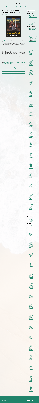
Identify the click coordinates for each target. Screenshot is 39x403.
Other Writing (12, 6)
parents (3, 63)
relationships (7, 63)
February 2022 (31, 71)
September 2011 (31, 172)
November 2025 (31, 48)
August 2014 (30, 141)
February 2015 (31, 136)
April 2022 (30, 70)
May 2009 (30, 198)
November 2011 (31, 350)
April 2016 (30, 123)
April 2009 (30, 199)
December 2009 (31, 371)
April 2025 (30, 51)
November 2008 (31, 203)
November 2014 (31, 318)
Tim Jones (19, 3)
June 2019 (30, 92)
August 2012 (30, 162)
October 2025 (31, 49)
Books (7, 6)
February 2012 (31, 168)
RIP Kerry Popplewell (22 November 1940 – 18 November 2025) (32, 23)
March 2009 (30, 379)
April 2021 (30, 257)
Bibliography (21, 6)
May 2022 (30, 69)
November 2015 (31, 307)
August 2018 (30, 99)
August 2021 (30, 255)
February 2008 (31, 391)
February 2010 (31, 369)
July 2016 (30, 120)
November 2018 (31, 276)
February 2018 (31, 104)
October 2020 (31, 81)
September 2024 (31, 55)
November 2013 (31, 328)
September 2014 (31, 140)
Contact (26, 6)
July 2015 (30, 131)
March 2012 (30, 167)
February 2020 (31, 266)
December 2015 (31, 127)
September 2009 (31, 194)
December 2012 (31, 338)
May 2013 (30, 154)
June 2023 (30, 62)
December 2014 (31, 317)
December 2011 (31, 349)
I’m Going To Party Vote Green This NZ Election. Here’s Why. (32, 41)
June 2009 (30, 197)
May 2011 (30, 176)
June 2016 (30, 121)
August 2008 (30, 206)
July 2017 (30, 110)
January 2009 (30, 381)
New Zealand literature (16, 62)
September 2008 (31, 205)
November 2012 (31, 339)
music (9, 62)
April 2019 (30, 93)
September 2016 (31, 298)
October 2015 (31, 308)
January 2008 (30, 212)
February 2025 (31, 52)
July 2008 (30, 207)
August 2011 (30, 173)
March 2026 (30, 225)
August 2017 (30, 109)
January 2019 (30, 96)
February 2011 (31, 358)
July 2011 (30, 174)
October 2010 (31, 182)
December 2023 (31, 58)
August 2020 (30, 83)
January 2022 (30, 72)
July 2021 (30, 256)
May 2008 (30, 209)
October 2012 (31, 340)
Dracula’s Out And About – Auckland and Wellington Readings (32, 20)
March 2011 (30, 178)
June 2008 (30, 208)
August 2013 (30, 151)
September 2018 (31, 278)
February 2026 (31, 226)
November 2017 (31, 286)
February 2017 (31, 115)
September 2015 (31, 309)
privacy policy (5, 400)
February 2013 (31, 157)
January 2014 (30, 147)
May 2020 (30, 85)
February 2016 (31, 125)
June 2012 (30, 164)
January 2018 (30, 105)
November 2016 (31, 117)
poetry (5, 63)
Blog (17, 6)
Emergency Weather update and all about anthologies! (33, 34)
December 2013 (31, 327)
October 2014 (31, 319)
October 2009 (31, 193)
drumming (7, 62)
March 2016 (30, 124)
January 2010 (30, 370)
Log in (29, 218)
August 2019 (30, 90)
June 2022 (30, 68)
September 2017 (31, 288)
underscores (18, 398)
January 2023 (30, 64)
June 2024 (30, 236)
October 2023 (31, 59)
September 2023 (31, 60)
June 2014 (30, 143)
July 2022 (30, 247)
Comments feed (31, 220)
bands (4, 62)
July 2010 (30, 185)
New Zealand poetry (21, 62)
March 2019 (30, 94)
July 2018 (30, 100)
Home (4, 6)
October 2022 (31, 245)
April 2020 (30, 86)
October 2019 (31, 268)
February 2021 (31, 79)
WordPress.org (31, 221)
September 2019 (31, 89)
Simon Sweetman (18, 39)
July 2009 (30, 196)
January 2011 (30, 359)
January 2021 (30, 80)
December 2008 (31, 202)
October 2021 (31, 75)
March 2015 (30, 135)
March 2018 (30, 103)
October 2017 (31, 287)
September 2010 (31, 183)
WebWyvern (9, 398)
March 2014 (30, 145)
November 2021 (31, 74)
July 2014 (30, 142)
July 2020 (30, 84)
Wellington (10, 63)
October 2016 (31, 297)
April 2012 (30, 166)
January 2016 (30, 126)
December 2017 (31, 106)
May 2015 (30, 133)
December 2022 (31, 65)
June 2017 (30, 111)
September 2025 (31, 50)
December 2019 (31, 267)
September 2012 (31, 161)
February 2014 (31, 146)
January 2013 (30, 158)
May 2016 (30, 122)
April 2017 (30, 113)
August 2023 (30, 61)
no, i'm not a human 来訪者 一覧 (33, 28)
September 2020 (31, 82)
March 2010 (30, 189)
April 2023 (30, 63)
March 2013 (30, 156)
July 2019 (30, 91)
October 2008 (31, 204)
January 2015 (30, 137)
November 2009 (31, 192)
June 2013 (30, 153)
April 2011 (30, 177)
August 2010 (30, 184)
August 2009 (30, 195)
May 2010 (30, 187)
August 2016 (30, 299)
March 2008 (30, 390)
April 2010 (30, 188)
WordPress (14, 398)
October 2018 (31, 277)
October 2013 (31, 329)
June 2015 (30, 132)
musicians (11, 62)
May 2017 (30, 112)
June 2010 (30, 186)
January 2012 (30, 348)
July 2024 (30, 235)
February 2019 (31, 95)
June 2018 (30, 101)
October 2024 (31, 54)
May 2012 (30, 165)
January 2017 (30, 116)
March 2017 (30, 114)
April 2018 (30, 102)
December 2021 (31, 73)
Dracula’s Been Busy (31, 21)
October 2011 (31, 171)
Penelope (30, 35)
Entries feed (30, 219)
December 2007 (31, 213)
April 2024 (30, 237)
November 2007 (31, 214)
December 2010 (31, 360)
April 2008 (30, 389)
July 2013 (30, 152)
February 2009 (31, 380)
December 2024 (31, 53)
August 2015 (30, 130)
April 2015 (30, 134)
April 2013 (30, 155)
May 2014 (30, 144)
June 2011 (30, 175)
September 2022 (31, 246)
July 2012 (30, 163)
